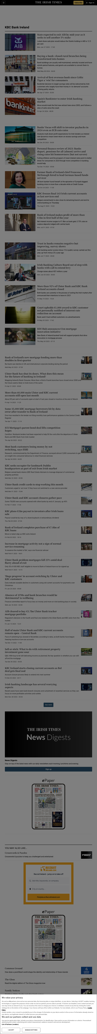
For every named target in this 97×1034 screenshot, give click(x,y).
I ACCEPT (11, 1030)
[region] (48, 1014)
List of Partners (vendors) (10, 1024)
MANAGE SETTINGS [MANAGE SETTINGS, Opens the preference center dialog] (31, 1030)
